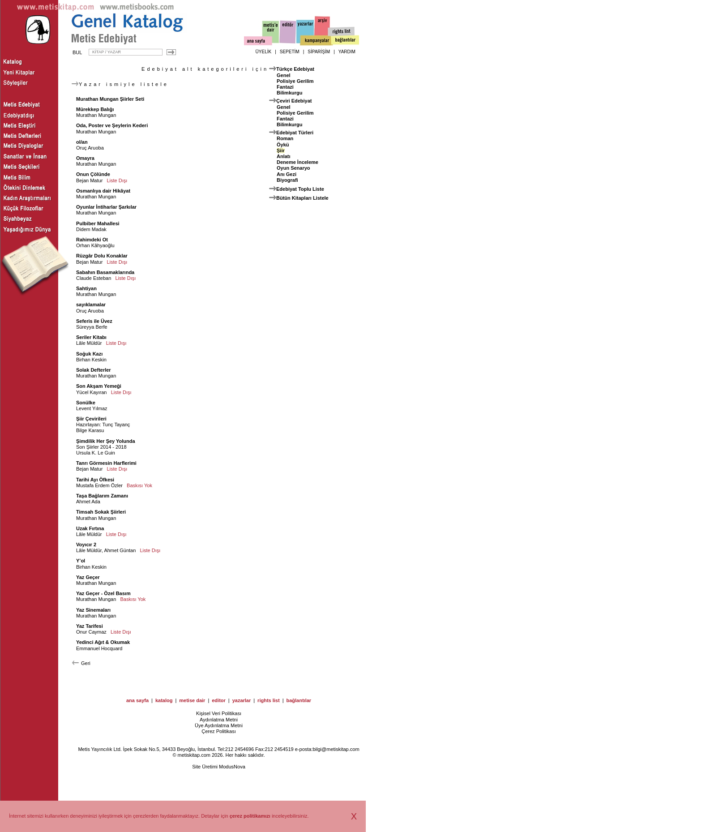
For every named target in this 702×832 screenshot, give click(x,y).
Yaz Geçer (88, 577)
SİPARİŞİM (319, 51)
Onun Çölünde (93, 174)
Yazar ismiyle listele (120, 84)
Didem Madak (91, 229)
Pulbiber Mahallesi (98, 223)
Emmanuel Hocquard (99, 648)
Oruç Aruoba (90, 147)
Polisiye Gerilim (295, 81)
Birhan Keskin (91, 359)
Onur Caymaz (91, 632)
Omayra (85, 158)
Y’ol (80, 560)
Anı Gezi (286, 174)
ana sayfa (137, 700)
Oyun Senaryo (293, 168)
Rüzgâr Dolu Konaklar (102, 255)
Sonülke (85, 402)
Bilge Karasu (90, 430)
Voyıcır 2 (86, 544)
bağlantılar (298, 700)
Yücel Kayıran (91, 392)
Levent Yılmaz (91, 408)
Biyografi (287, 180)
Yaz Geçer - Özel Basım (103, 593)
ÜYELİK (264, 51)
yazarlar (241, 700)
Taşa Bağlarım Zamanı (102, 495)
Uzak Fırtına (90, 528)
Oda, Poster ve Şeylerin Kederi (112, 125)
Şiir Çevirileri (91, 418)
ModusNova (232, 766)
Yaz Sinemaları (93, 610)
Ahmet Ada (88, 501)
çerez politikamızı (250, 816)
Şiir (281, 150)
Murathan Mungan (96, 115)
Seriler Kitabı (91, 337)
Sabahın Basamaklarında (105, 272)
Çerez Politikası (218, 731)
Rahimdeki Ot (92, 239)
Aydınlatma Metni (219, 719)
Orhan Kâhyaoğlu (95, 245)
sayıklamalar (91, 304)
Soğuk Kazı (89, 353)
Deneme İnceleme (297, 162)
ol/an (82, 142)
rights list (268, 700)
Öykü (283, 144)
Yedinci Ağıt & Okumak (103, 642)
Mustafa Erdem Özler (99, 485)
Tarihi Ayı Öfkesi (95, 479)
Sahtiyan (86, 288)
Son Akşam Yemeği (98, 386)
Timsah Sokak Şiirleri (101, 512)
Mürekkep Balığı (95, 109)
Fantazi (285, 87)
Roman (285, 138)
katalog (164, 700)
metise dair (192, 700)
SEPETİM (290, 51)
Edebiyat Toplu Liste (300, 189)
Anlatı (284, 156)
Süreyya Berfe (91, 327)
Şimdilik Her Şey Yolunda (105, 441)
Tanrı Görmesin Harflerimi (106, 463)
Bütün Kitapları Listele (302, 198)
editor (219, 700)
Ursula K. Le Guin (95, 452)
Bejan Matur (89, 180)
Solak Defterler (93, 370)
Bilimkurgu (289, 92)
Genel (284, 75)
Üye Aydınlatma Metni (219, 725)
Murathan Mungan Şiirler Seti (110, 99)
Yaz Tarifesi (89, 626)
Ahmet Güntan (120, 550)
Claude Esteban (93, 278)
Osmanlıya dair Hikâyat (103, 190)
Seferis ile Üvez (94, 321)
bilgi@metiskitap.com (335, 749)
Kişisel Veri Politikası (218, 713)
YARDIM (346, 51)
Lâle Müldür (89, 343)
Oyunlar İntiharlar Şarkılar (106, 207)
